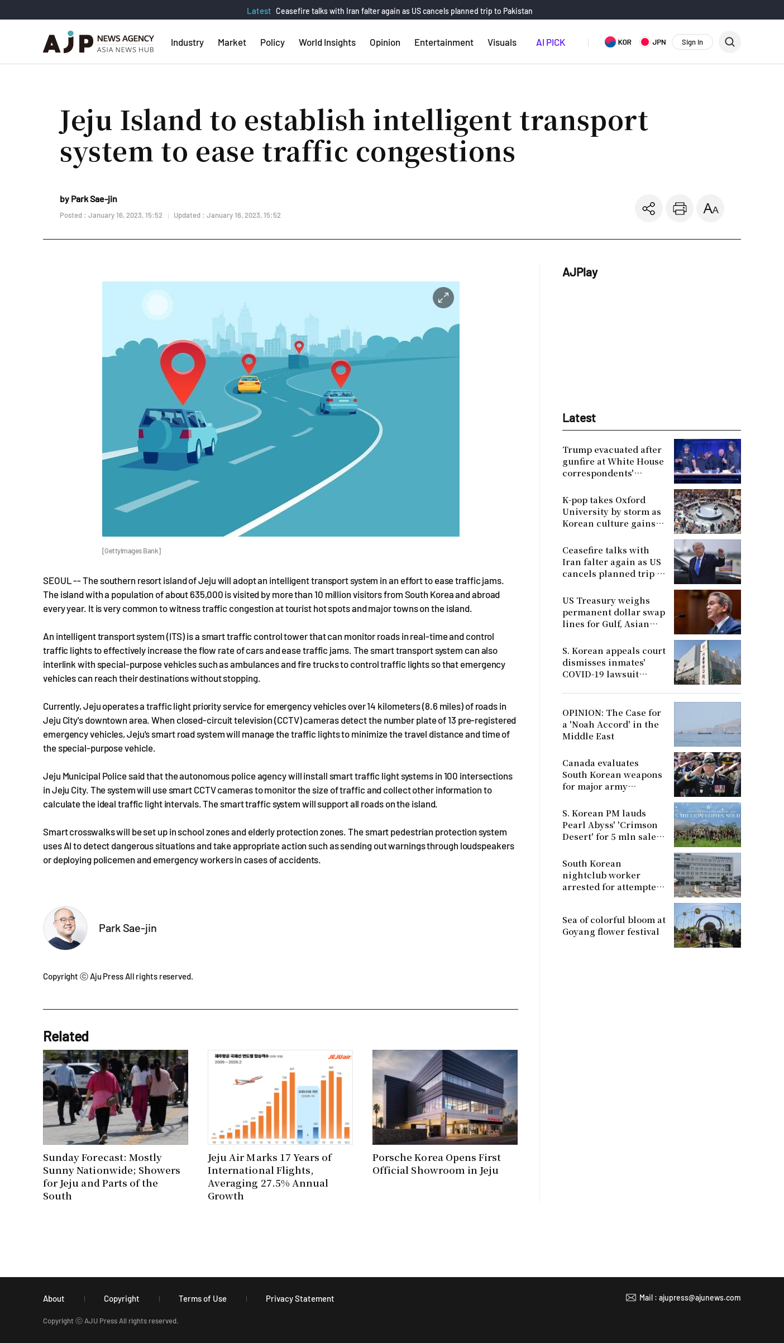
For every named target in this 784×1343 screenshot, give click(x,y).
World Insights (327, 41)
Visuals (502, 41)
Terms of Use (203, 1298)
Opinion (385, 41)
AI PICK (550, 41)
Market (232, 41)
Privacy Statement (300, 1298)
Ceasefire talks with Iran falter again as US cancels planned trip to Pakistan (404, 11)
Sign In (692, 41)
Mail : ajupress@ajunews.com (690, 1297)
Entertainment (444, 41)
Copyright (122, 1298)
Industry (187, 41)
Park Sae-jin (128, 927)
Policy (272, 41)
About (54, 1298)
